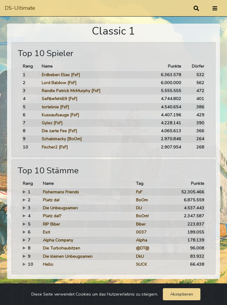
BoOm (142, 200)
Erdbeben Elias (56, 75)
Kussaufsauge (55, 115)
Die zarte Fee (54, 131)
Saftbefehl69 (54, 99)
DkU (140, 256)
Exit (46, 232)
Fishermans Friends (61, 192)
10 (25, 147)
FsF (139, 192)
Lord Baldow (54, 83)
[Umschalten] (214, 8)
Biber (141, 224)
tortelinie (50, 107)
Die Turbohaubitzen (61, 248)
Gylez (47, 123)
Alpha (141, 240)
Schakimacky (54, 139)
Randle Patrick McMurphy (66, 91)
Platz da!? (52, 216)
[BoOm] (74, 139)
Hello (48, 264)
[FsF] (75, 75)
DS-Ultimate (20, 8)
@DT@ (142, 248)
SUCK (141, 264)
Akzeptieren (181, 294)
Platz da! (51, 200)
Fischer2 (50, 147)
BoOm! (142, 216)
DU (139, 208)
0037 (141, 232)
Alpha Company (58, 240)
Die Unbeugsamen (60, 208)
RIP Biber (51, 224)
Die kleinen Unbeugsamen (68, 256)
